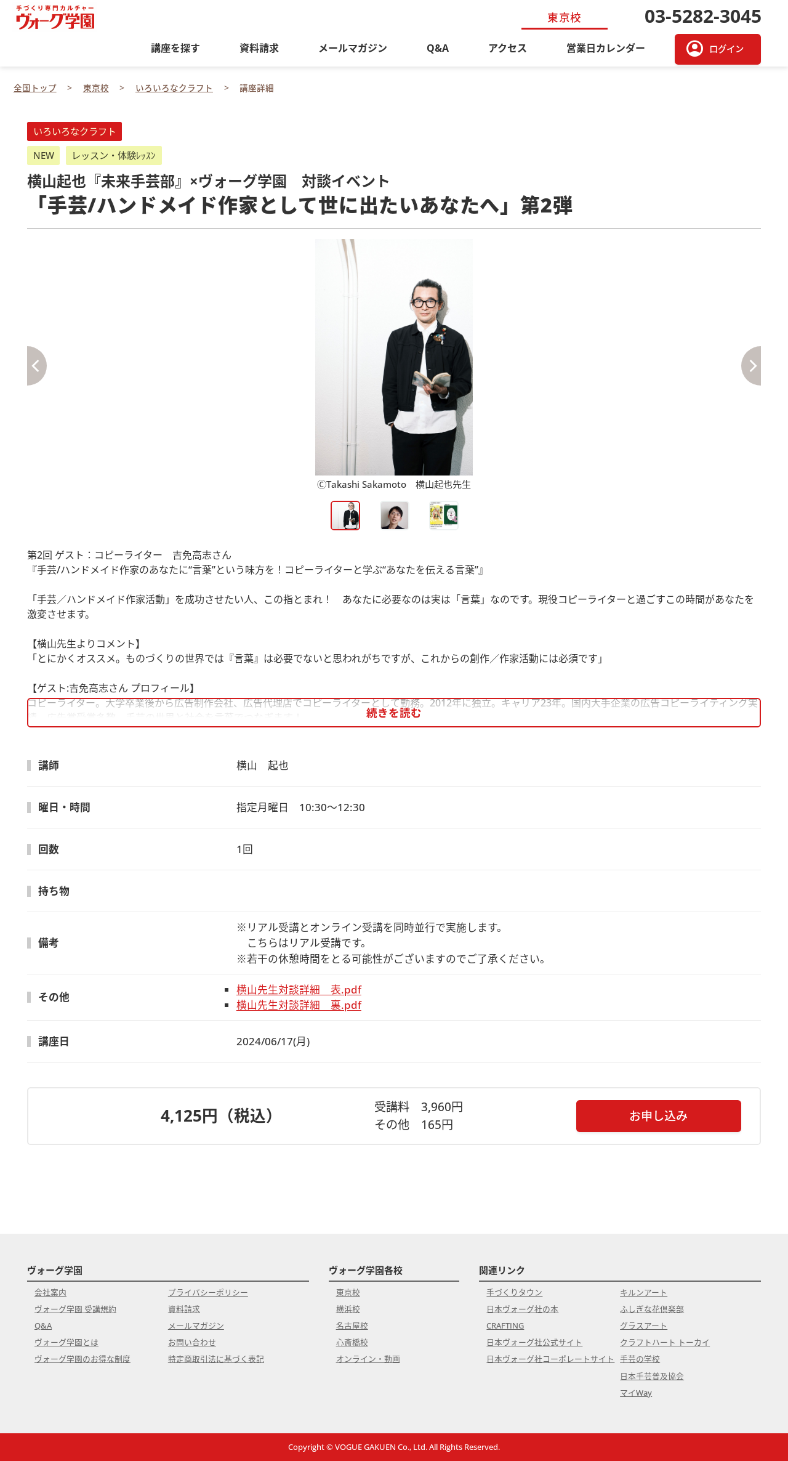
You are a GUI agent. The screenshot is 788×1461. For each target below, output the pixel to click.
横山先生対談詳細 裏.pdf (298, 1005)
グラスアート (643, 1325)
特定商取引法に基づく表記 (216, 1358)
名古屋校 (352, 1325)
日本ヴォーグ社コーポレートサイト (550, 1358)
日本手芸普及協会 (652, 1376)
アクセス (507, 48)
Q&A (438, 48)
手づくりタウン (514, 1292)
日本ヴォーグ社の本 (522, 1308)
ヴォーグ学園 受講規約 (75, 1308)
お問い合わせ (192, 1342)
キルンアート (643, 1292)
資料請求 (259, 48)
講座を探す (175, 48)
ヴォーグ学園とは (66, 1342)
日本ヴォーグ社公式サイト (534, 1342)
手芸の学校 (640, 1358)
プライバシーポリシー (208, 1292)
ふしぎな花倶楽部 (652, 1308)
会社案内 (50, 1292)
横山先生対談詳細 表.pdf (298, 989)
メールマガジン (352, 48)
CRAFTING (505, 1325)
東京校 (348, 1292)
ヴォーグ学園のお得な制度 (82, 1358)
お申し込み (658, 1115)
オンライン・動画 (368, 1358)
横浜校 (348, 1308)
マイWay (636, 1392)
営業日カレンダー (605, 48)
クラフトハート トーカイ (665, 1342)
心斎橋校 (352, 1342)
